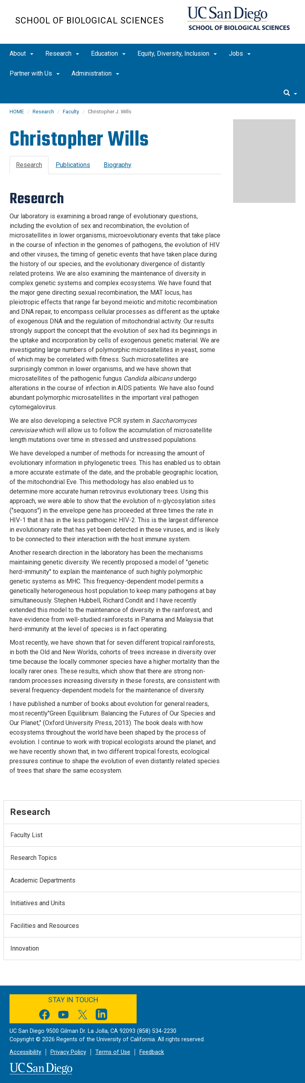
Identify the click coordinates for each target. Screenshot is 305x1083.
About (21, 53)
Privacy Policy (68, 1052)
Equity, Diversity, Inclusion (177, 53)
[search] (290, 93)
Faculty (71, 112)
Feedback (151, 1052)
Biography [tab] (117, 165)
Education (108, 53)
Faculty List (26, 835)
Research (62, 53)
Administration (95, 73)
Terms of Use (112, 1052)
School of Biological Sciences (89, 20)
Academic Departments (42, 880)
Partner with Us (35, 73)
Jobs (240, 53)
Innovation (24, 948)
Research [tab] (29, 165)
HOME (17, 112)
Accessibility (25, 1052)
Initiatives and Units (37, 903)
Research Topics (33, 857)
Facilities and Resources (44, 925)
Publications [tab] (73, 165)
